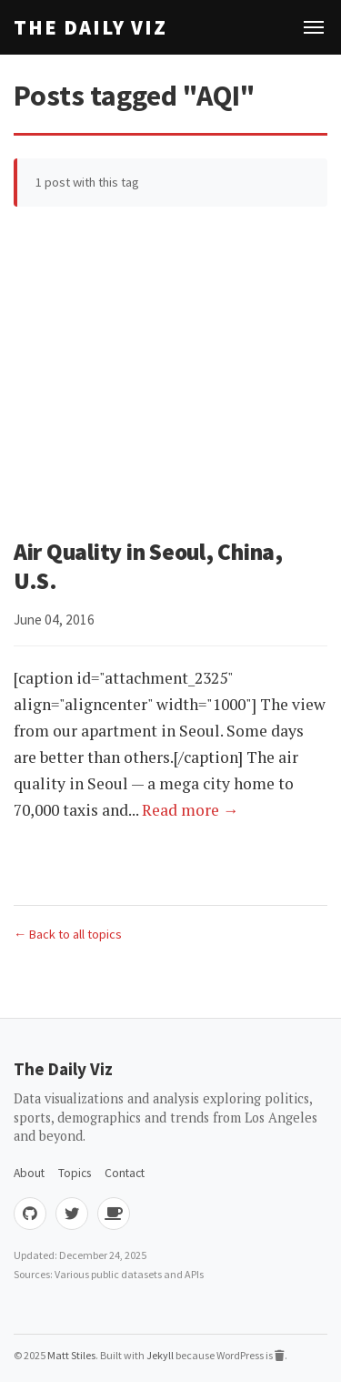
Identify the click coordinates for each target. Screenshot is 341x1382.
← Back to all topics (68, 934)
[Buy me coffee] (113, 1213)
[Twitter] (71, 1213)
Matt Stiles (71, 1355)
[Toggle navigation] (313, 27)
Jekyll (160, 1355)
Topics (74, 1173)
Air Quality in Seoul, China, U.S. (148, 566)
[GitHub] (30, 1213)
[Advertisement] (170, 376)
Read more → (190, 809)
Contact (125, 1173)
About (29, 1173)
